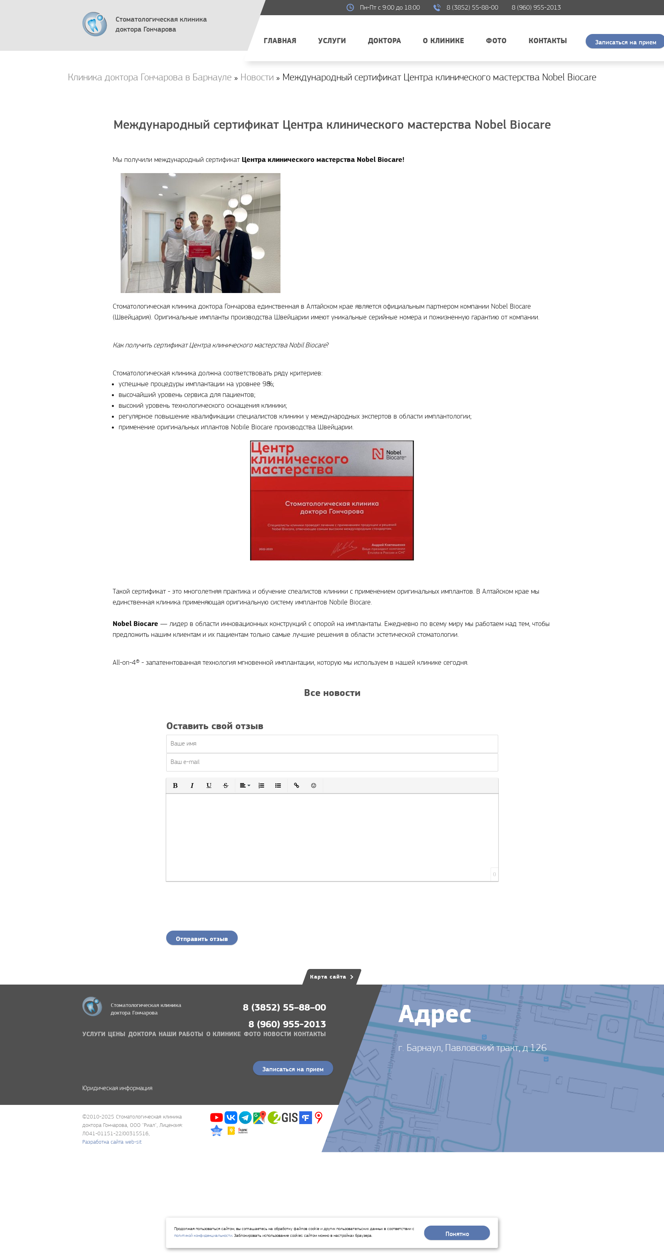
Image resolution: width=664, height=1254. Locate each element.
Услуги (332, 40)
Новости (277, 1034)
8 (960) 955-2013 (536, 7)
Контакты (548, 40)
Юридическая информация (117, 1088)
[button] (175, 785)
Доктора (384, 40)
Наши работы (181, 1034)
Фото (496, 40)
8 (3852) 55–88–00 (284, 1007)
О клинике (443, 40)
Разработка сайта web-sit (111, 1141)
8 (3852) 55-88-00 (472, 7)
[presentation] (332, 908)
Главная (280, 40)
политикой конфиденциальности (203, 1235)
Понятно (457, 1234)
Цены (116, 1034)
